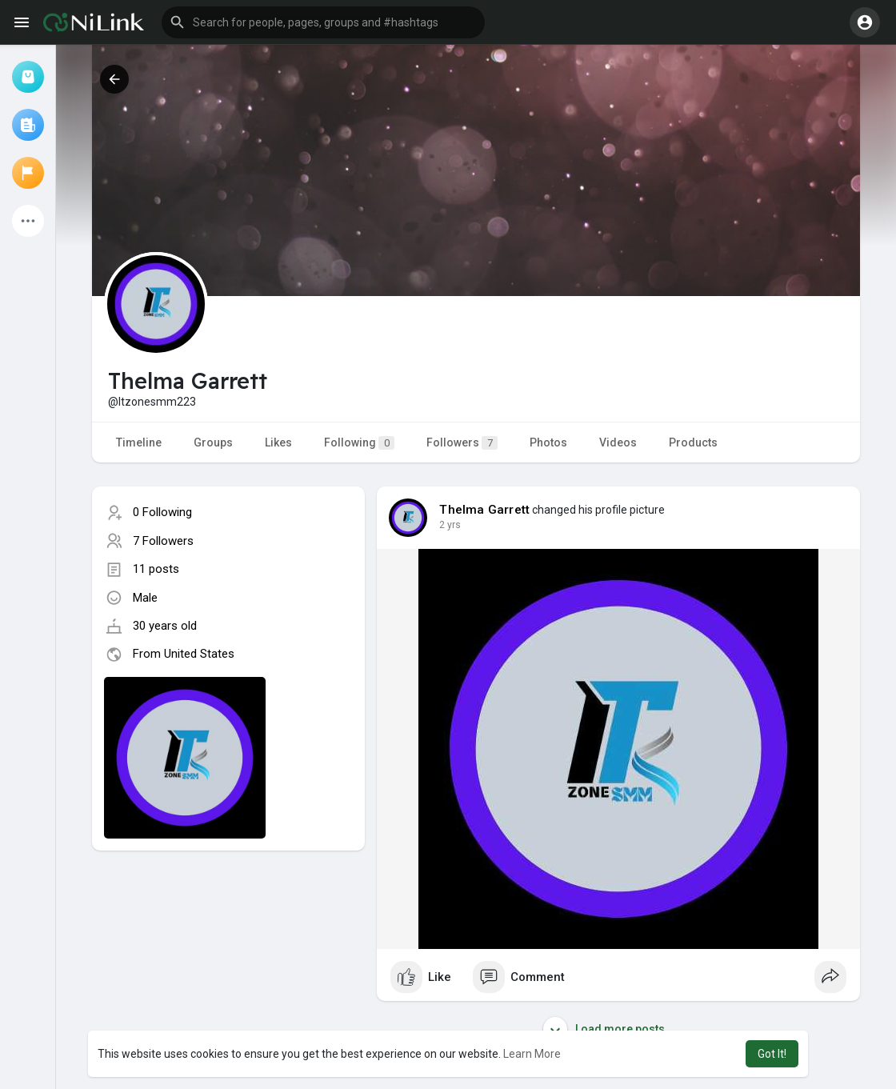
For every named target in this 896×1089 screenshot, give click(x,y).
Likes (278, 442)
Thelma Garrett (484, 509)
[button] (323, 22)
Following (359, 443)
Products (693, 442)
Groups (213, 442)
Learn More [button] (532, 1053)
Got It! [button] (772, 1053)
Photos (548, 442)
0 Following (162, 512)
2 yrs (450, 524)
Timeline (139, 442)
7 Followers (163, 541)
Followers (462, 443)
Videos (618, 442)
